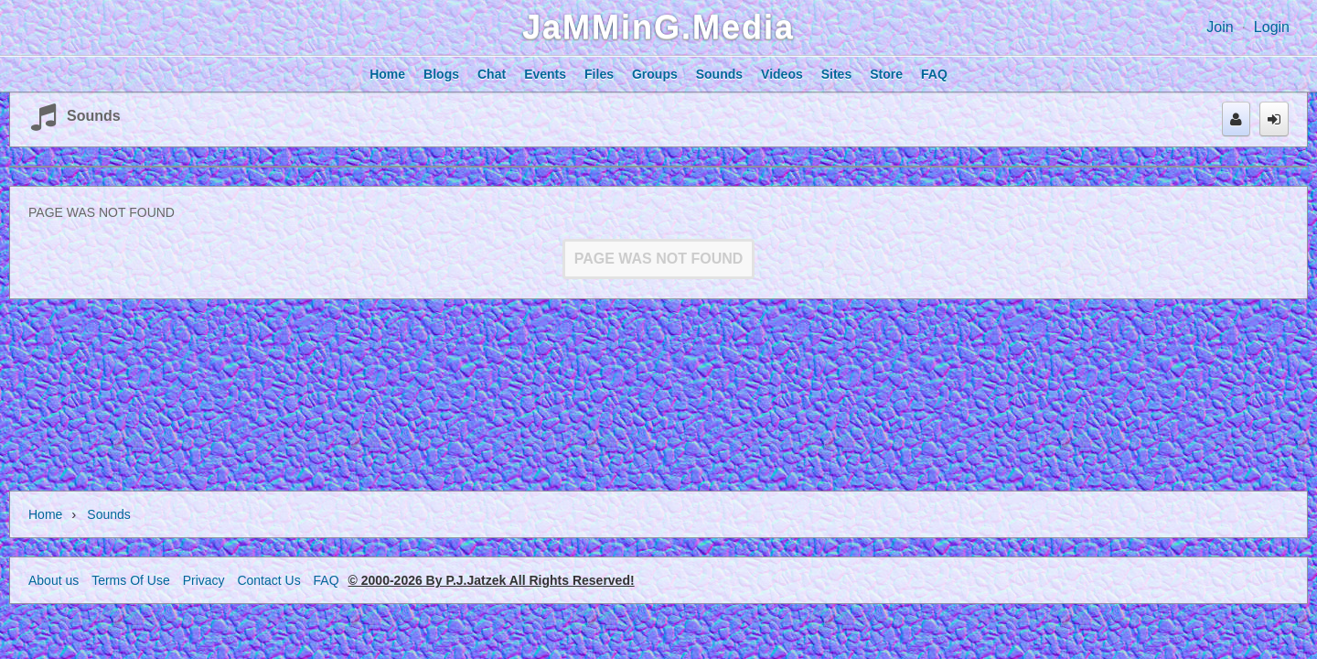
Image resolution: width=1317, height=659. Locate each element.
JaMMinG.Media (658, 27)
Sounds (94, 116)
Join (1219, 27)
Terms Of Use (130, 580)
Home (45, 514)
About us (53, 580)
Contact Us (268, 580)
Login (1272, 27)
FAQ (326, 580)
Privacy (204, 580)
